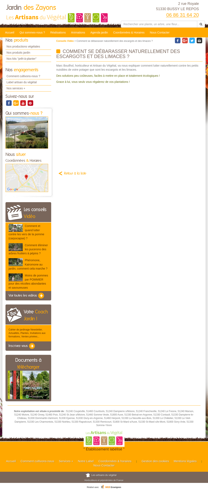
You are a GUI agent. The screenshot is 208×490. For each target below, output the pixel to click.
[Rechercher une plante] (159, 24)
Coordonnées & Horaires (128, 32)
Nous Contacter (159, 32)
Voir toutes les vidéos (27, 295)
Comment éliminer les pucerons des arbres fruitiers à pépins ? (28, 249)
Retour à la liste (75, 173)
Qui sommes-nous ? (32, 32)
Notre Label (86, 461)
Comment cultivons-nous (37, 461)
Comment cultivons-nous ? (23, 76)
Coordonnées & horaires (114, 461)
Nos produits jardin (18, 52)
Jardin (31, 7)
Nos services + (15, 88)
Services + (66, 461)
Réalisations (58, 32)
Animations (78, 32)
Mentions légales (185, 461)
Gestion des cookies (155, 461)
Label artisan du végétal (21, 82)
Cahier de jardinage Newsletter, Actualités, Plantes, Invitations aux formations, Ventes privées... (27, 333)
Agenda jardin (99, 32)
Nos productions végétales (23, 46)
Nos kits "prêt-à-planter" (21, 58)
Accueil (9, 32)
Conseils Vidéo (65, 41)
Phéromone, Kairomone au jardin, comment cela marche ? (28, 264)
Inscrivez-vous (22, 346)
